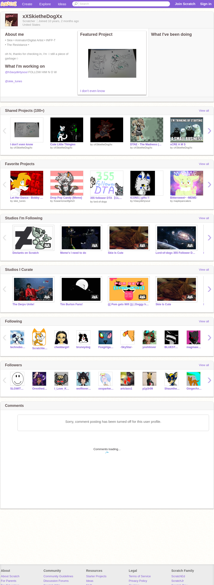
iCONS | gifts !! (139, 197)
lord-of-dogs (100, 201)
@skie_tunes (13, 81)
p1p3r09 (147, 388)
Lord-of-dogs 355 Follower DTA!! (176, 252)
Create (27, 4)
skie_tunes (20, 201)
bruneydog (83, 347)
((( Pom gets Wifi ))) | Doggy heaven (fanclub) (128, 304)
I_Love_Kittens (62, 388)
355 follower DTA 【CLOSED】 (106, 198)
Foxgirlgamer (106, 347)
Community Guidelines (58, 576)
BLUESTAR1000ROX (172, 347)
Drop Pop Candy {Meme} (66, 197)
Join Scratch (185, 4)
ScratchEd (178, 576)
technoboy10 (17, 347)
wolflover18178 (84, 388)
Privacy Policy (138, 580)
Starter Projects (96, 576)
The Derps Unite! (23, 304)
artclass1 (126, 388)
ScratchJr (177, 580)
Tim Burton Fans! (71, 304)
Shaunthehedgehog (172, 388)
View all (204, 110)
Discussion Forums (56, 580)
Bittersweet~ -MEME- (183, 197)
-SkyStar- (126, 347)
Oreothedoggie (39, 388)
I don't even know (92, 91)
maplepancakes (182, 201)
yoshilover (149, 347)
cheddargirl (61, 347)
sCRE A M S (178, 144)
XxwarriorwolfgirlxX (64, 201)
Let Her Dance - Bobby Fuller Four (26, 197)
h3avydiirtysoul (142, 201)
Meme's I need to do (73, 252)
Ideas (62, 4)
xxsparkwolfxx (106, 388)
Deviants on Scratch (25, 252)
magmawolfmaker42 (194, 347)
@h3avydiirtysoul (16, 72)
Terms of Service (140, 576)
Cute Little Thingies (62, 144)
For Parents (8, 580)
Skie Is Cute (115, 252)
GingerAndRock (194, 388)
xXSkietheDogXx (23, 147)
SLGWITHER (17, 388)
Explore (45, 4)
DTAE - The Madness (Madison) (146, 144)
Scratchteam (39, 348)
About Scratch (10, 576)
